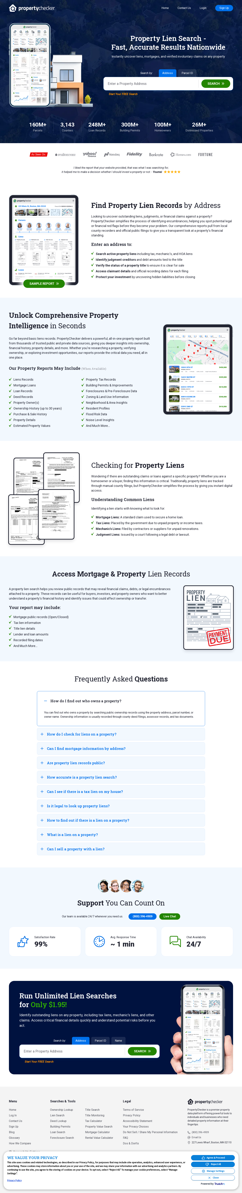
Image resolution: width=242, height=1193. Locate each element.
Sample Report (41, 283)
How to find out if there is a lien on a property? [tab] (85, 820)
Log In (13, 1115)
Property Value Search (98, 1126)
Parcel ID (187, 73)
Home (165, 8)
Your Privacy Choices (136, 1126)
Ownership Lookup (61, 1109)
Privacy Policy (131, 1115)
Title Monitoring (94, 1115)
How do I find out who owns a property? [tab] (82, 701)
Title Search (92, 1109)
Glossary (14, 1137)
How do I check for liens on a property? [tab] (78, 734)
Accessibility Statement (137, 1121)
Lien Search (57, 1115)
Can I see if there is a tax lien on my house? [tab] (82, 791)
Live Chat (170, 916)
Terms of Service (133, 1109)
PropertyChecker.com (32, 8)
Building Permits (60, 1126)
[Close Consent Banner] (213, 1177)
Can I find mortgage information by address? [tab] (83, 748)
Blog (12, 1132)
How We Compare (20, 1143)
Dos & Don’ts (131, 1143)
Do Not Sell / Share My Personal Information (150, 1132)
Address (167, 73)
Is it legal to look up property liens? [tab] (75, 806)
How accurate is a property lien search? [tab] (79, 777)
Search (214, 83)
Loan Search (57, 1132)
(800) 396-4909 (142, 916)
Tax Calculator (93, 1121)
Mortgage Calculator (97, 1132)
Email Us (196, 1137)
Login (203, 8)
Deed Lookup (58, 1121)
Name (118, 1040)
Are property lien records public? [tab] (73, 763)
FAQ (125, 1137)
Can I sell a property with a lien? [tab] (73, 849)
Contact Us (184, 8)
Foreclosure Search (62, 1137)
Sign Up (224, 8)
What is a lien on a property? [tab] (69, 834)
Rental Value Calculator (99, 1137)
